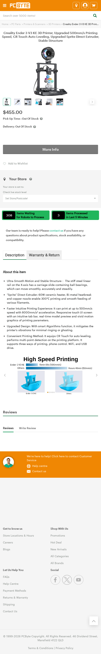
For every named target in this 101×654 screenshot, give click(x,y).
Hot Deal (56, 542)
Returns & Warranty (15, 597)
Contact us (39, 471)
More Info (50, 149)
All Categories (59, 556)
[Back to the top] (93, 620)
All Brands (57, 563)
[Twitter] (68, 583)
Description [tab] (14, 254)
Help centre (39, 465)
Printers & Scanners (34, 24)
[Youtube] (79, 583)
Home (5, 24)
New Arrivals (58, 549)
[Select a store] (76, 5)
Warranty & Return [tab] (44, 254)
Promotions (57, 535)
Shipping (9, 604)
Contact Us (10, 611)
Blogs (6, 549)
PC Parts (16, 24)
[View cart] (93, 5)
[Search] (94, 15)
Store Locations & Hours (18, 535)
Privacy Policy (64, 648)
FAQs (6, 576)
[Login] (84, 5)
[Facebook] (56, 583)
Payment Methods (14, 590)
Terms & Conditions (40, 648)
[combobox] (50, 15)
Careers (8, 542)
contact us (56, 230)
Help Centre (10, 583)
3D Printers (54, 24)
